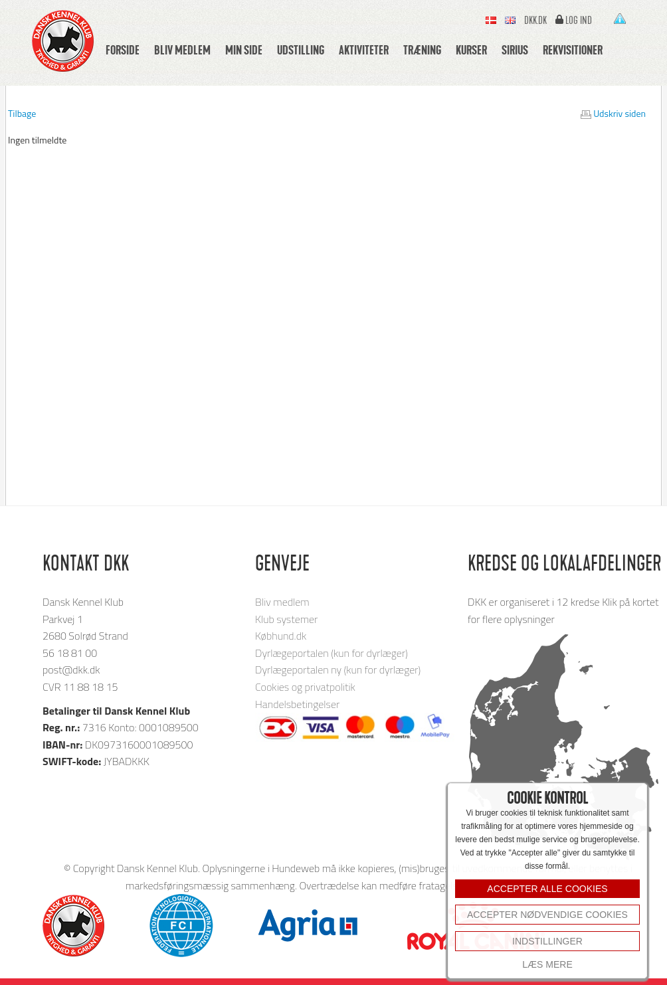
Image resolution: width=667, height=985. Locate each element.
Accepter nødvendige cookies (547, 914)
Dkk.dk (535, 20)
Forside (123, 50)
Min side (243, 50)
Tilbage (22, 113)
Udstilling (300, 50)
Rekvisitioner (573, 50)
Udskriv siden (619, 113)
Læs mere (547, 964)
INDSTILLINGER (547, 941)
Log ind (578, 20)
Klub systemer (286, 619)
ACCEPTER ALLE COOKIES (547, 888)
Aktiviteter (364, 50)
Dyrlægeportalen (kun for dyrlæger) (331, 653)
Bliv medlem (182, 50)
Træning (422, 50)
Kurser (471, 50)
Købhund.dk (280, 636)
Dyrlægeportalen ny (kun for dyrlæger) (338, 669)
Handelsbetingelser (297, 704)
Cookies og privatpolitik (305, 687)
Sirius (515, 50)
